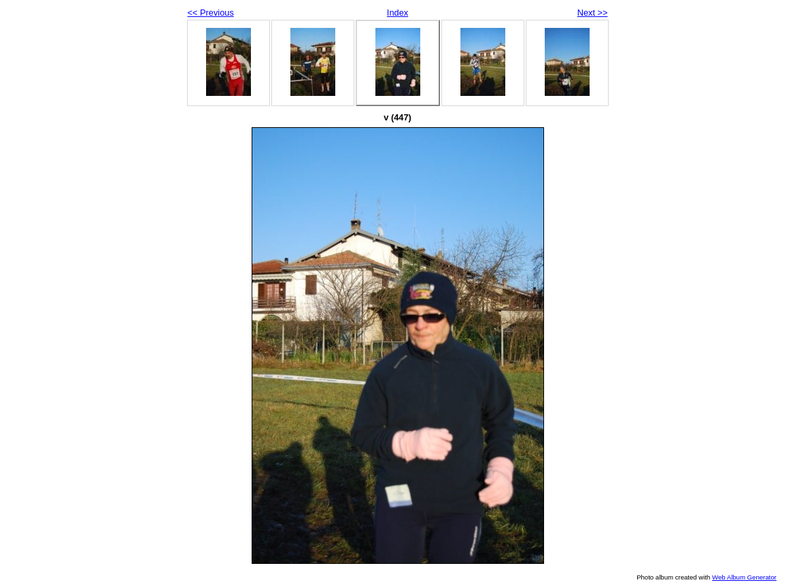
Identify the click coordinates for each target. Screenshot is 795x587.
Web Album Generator (744, 577)
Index (397, 12)
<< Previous (211, 12)
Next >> (592, 12)
